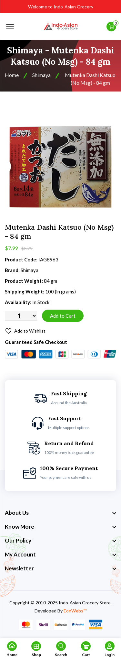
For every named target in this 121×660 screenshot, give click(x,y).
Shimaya (41, 75)
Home (12, 75)
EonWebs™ (75, 610)
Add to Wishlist (25, 331)
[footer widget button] (60, 512)
